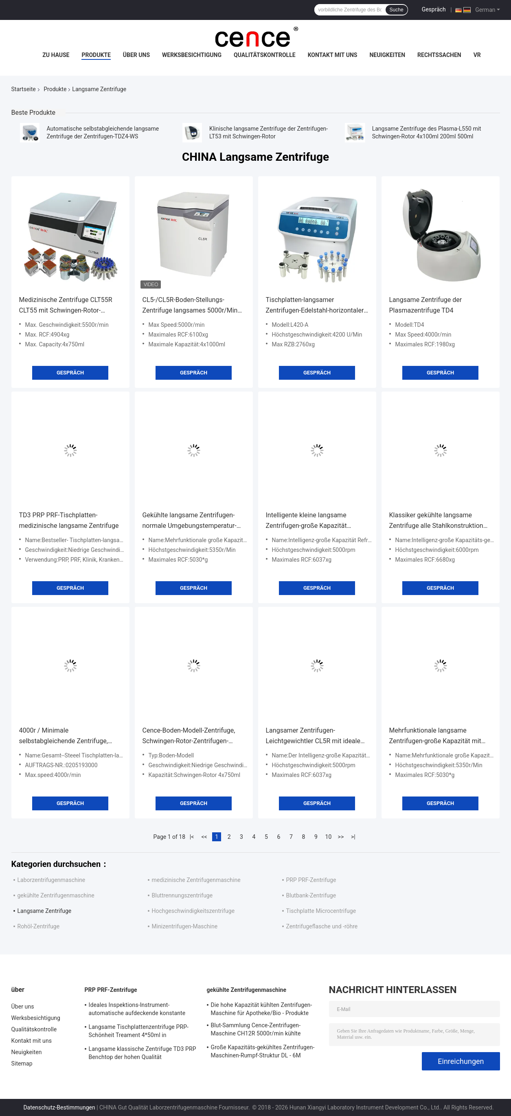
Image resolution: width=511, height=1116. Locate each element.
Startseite (23, 89)
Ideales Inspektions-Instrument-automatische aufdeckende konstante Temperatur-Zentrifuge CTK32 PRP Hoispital (137, 1010)
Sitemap (22, 1063)
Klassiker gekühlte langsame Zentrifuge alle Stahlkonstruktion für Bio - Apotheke (436, 521)
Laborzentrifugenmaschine (52, 880)
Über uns (136, 55)
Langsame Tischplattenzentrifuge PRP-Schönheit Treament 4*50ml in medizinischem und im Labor (139, 1032)
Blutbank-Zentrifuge (311, 895)
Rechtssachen (439, 55)
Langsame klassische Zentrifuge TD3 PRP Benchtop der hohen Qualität (142, 1053)
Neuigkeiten (387, 55)
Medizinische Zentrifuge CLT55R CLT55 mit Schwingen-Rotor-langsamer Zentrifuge (65, 306)
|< (192, 837)
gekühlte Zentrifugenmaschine (56, 895)
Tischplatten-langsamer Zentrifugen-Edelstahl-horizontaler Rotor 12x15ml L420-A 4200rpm (315, 306)
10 (328, 837)
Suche (397, 10)
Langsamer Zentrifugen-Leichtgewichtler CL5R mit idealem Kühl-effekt (316, 736)
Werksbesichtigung (192, 55)
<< (204, 837)
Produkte (95, 55)
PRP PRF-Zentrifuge (311, 880)
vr (477, 55)
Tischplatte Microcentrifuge (321, 911)
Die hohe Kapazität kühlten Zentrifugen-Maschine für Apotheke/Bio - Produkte (261, 1009)
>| (353, 837)
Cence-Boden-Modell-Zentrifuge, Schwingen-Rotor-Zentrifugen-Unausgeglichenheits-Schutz (189, 736)
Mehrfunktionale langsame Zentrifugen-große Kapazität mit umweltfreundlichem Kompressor (437, 736)
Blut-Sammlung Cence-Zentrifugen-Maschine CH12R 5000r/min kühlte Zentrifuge (256, 1030)
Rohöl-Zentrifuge (39, 926)
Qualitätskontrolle (265, 55)
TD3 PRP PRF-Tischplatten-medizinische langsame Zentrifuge (69, 520)
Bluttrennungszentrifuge (182, 895)
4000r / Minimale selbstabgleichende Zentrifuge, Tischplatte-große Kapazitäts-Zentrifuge (63, 736)
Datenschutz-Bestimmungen (59, 1107)
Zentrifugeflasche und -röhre (322, 926)
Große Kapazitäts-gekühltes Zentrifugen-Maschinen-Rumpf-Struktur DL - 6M (263, 1051)
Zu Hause (55, 55)
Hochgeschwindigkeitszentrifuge (193, 911)
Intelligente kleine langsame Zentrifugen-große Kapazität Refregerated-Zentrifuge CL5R (309, 521)
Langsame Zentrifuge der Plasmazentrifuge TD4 (425, 305)
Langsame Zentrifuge (45, 911)
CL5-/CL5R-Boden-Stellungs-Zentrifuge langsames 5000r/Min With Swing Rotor (190, 306)
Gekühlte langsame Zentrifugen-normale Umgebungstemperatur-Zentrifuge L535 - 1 (190, 521)
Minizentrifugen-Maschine (185, 926)
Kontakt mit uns (332, 55)
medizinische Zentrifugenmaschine (196, 880)
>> (341, 837)
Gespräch (434, 9)
